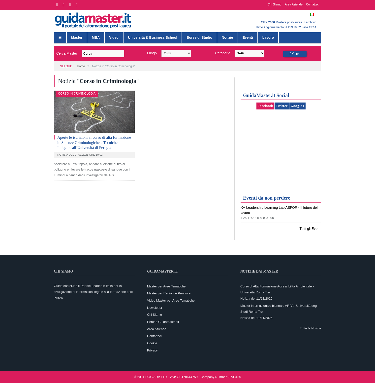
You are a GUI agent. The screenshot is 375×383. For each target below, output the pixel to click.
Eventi (248, 37)
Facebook (265, 106)
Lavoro (268, 37)
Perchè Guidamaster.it (163, 322)
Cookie (152, 343)
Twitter (282, 106)
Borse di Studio (199, 37)
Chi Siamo (274, 4)
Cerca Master (66, 53)
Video (114, 37)
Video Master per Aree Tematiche (171, 300)
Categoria (222, 53)
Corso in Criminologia (76, 93)
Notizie (227, 37)
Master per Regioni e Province (168, 293)
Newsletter (154, 308)
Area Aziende (294, 4)
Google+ (297, 106)
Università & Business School (152, 37)
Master (76, 37)
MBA (96, 37)
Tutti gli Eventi (310, 229)
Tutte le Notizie (310, 328)
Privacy (152, 350)
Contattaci (312, 4)
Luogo (152, 53)
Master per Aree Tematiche (166, 286)
